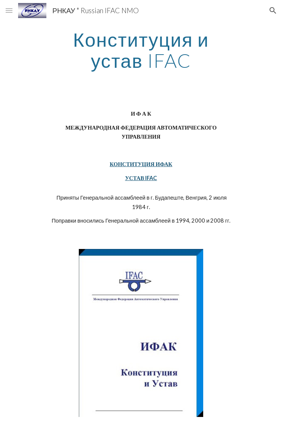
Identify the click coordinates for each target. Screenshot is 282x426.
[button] (9, 10)
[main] (140, 50)
